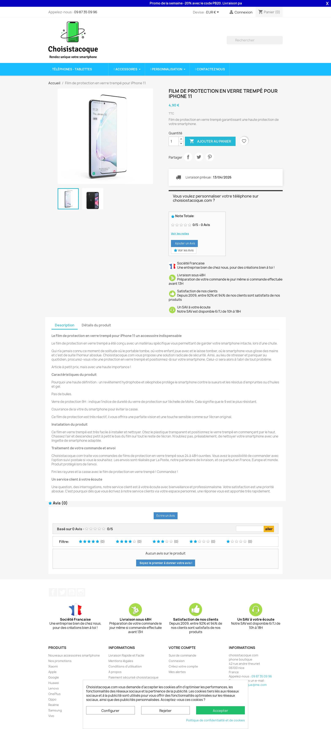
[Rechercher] (255, 40)
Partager (188, 157)
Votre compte (182, 647)
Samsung (55, 710)
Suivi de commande (182, 655)
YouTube (71, 592)
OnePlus (54, 694)
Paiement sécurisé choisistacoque (134, 677)
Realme (53, 705)
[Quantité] (174, 141)
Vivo (51, 716)
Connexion (177, 661)
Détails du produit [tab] (96, 325)
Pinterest (209, 157)
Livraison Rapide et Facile (126, 655)
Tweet (199, 157)
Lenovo (53, 688)
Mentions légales (121, 661)
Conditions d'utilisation (125, 666)
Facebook (53, 592)
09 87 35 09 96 (85, 12)
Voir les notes (180, 233)
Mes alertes (177, 672)
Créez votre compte (183, 666)
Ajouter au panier (210, 141)
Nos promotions (60, 661)
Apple (52, 672)
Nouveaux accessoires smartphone (74, 655)
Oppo (52, 699)
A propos (115, 672)
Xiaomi (53, 666)
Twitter (62, 592)
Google (53, 677)
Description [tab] (64, 325)
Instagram (81, 592)
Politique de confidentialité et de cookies (215, 720)
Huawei (53, 683)
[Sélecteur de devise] (213, 12)
